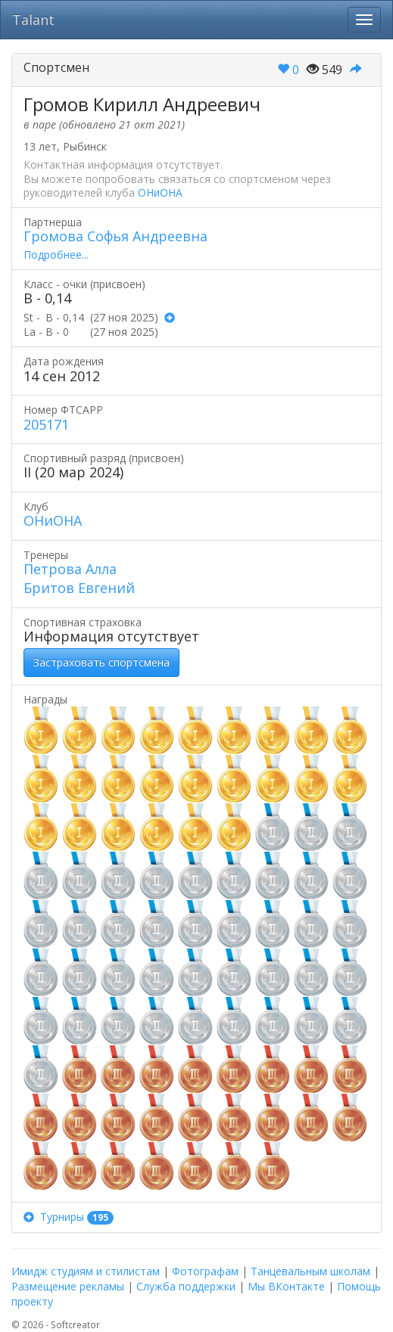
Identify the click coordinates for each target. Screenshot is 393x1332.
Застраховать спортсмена (101, 662)
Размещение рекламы (67, 1286)
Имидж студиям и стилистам (85, 1271)
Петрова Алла (70, 569)
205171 (46, 424)
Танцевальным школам (310, 1271)
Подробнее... (56, 254)
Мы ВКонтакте (286, 1286)
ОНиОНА (160, 192)
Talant (33, 20)
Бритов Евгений (79, 588)
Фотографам (205, 1271)
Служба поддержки (185, 1286)
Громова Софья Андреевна (115, 236)
